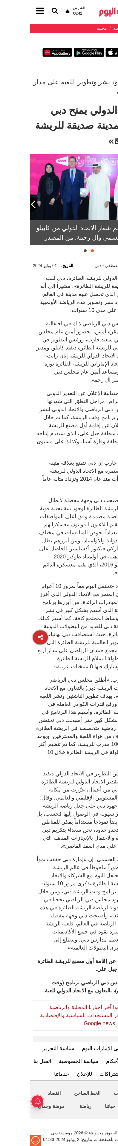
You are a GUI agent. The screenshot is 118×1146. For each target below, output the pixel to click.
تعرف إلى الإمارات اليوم (78, 1048)
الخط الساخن (57, 1093)
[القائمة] (25, 11)
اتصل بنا (13, 1061)
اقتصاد (24, 1093)
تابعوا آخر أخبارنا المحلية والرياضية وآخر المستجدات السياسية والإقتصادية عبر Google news (52, 1015)
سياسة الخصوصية (48, 1061)
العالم (104, 1106)
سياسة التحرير (29, 1048)
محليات (91, 1093)
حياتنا (80, 1106)
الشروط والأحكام (95, 1061)
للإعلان (54, 1074)
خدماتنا (31, 1074)
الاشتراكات (82, 1074)
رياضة (56, 1106)
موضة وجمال (21, 1106)
